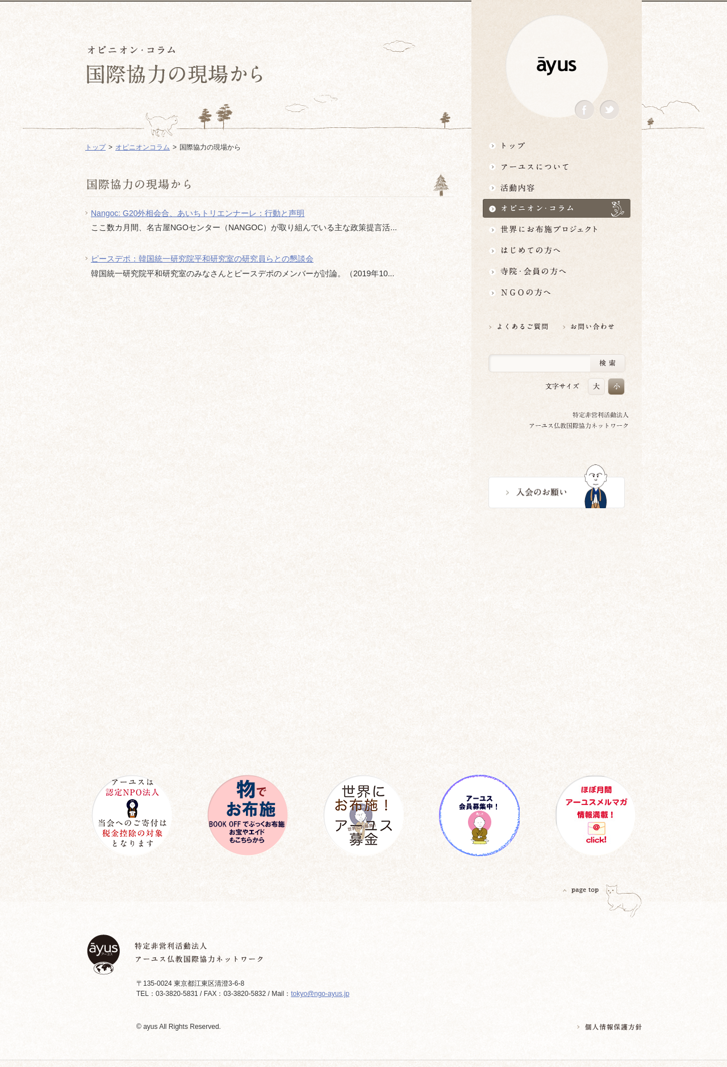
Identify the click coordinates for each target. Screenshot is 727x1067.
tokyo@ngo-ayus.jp (320, 994)
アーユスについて (556, 166)
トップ (556, 145)
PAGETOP (581, 890)
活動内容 (556, 187)
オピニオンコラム (142, 147)
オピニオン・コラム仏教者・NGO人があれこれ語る (556, 208)
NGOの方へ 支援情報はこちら (556, 292)
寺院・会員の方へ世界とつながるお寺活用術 (556, 271)
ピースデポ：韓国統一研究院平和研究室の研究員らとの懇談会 (202, 258)
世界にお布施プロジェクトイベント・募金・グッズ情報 (556, 229)
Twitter (609, 110)
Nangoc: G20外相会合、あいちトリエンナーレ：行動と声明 (198, 213)
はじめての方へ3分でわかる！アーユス (556, 250)
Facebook (584, 110)
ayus (556, 66)
